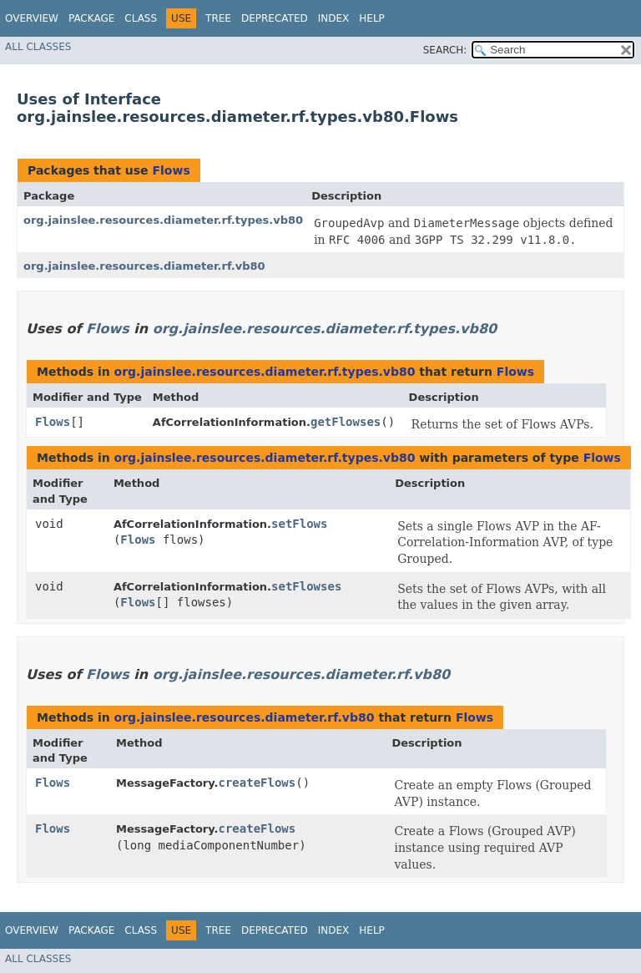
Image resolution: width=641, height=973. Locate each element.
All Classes (38, 47)
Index (334, 18)
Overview (31, 18)
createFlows (256, 782)
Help (372, 18)
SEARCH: (445, 50)
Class (140, 18)
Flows (170, 170)
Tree (218, 18)
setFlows (299, 523)
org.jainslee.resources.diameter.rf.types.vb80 (163, 220)
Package (91, 18)
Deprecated (274, 18)
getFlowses (345, 421)
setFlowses (306, 586)
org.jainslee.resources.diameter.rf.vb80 (144, 266)
